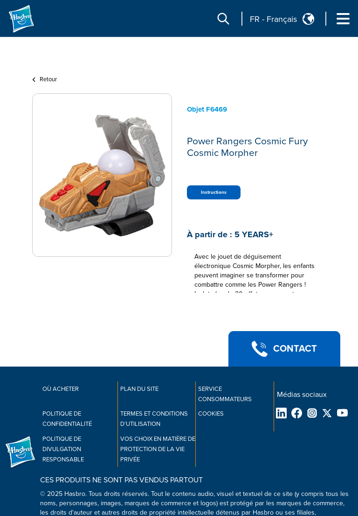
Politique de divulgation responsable (63, 449)
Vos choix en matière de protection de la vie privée (157, 449)
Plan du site (139, 389)
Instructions (214, 192)
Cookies (211, 413)
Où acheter (60, 389)
